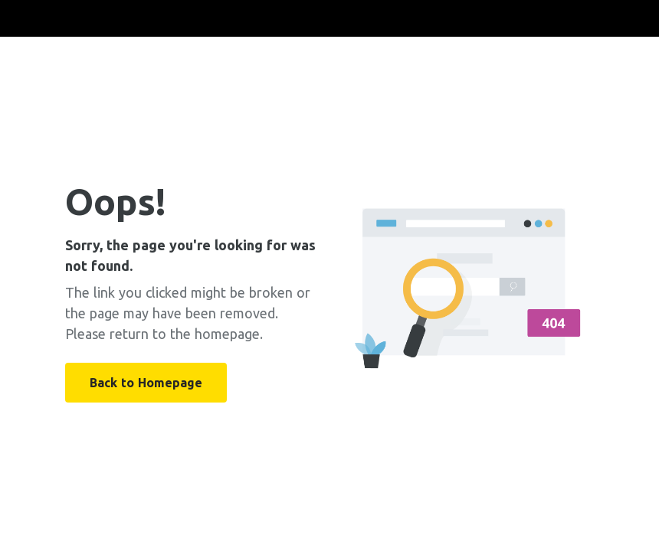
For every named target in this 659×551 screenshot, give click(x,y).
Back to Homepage (146, 383)
